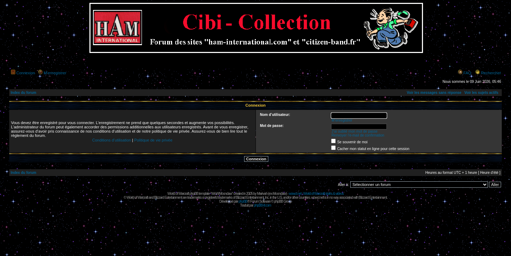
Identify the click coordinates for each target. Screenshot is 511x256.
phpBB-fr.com (262, 205)
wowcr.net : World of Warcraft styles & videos (316, 194)
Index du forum (23, 93)
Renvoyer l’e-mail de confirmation (357, 135)
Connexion (25, 73)
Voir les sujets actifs (481, 93)
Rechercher (491, 73)
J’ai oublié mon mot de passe (354, 131)
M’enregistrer (55, 73)
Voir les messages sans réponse (434, 93)
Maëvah (262, 194)
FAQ (467, 73)
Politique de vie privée (153, 140)
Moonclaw (279, 194)
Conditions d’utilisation (111, 140)
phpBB (242, 201)
